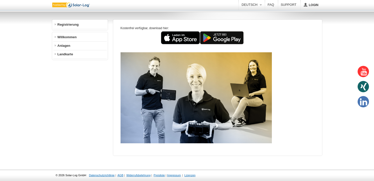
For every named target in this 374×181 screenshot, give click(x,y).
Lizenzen (189, 175)
